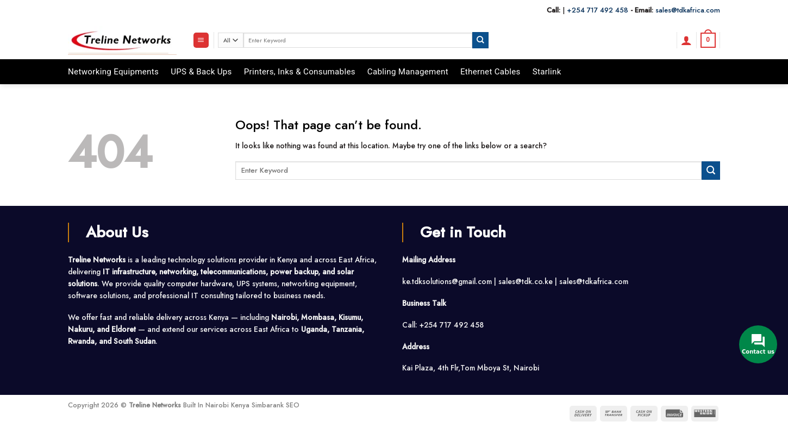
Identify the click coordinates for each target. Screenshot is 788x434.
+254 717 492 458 (597, 10)
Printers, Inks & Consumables (299, 72)
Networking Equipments (113, 72)
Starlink (547, 72)
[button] (201, 40)
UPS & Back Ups (201, 72)
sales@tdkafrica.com (687, 10)
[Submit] (480, 40)
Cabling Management (407, 72)
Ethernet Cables (490, 72)
